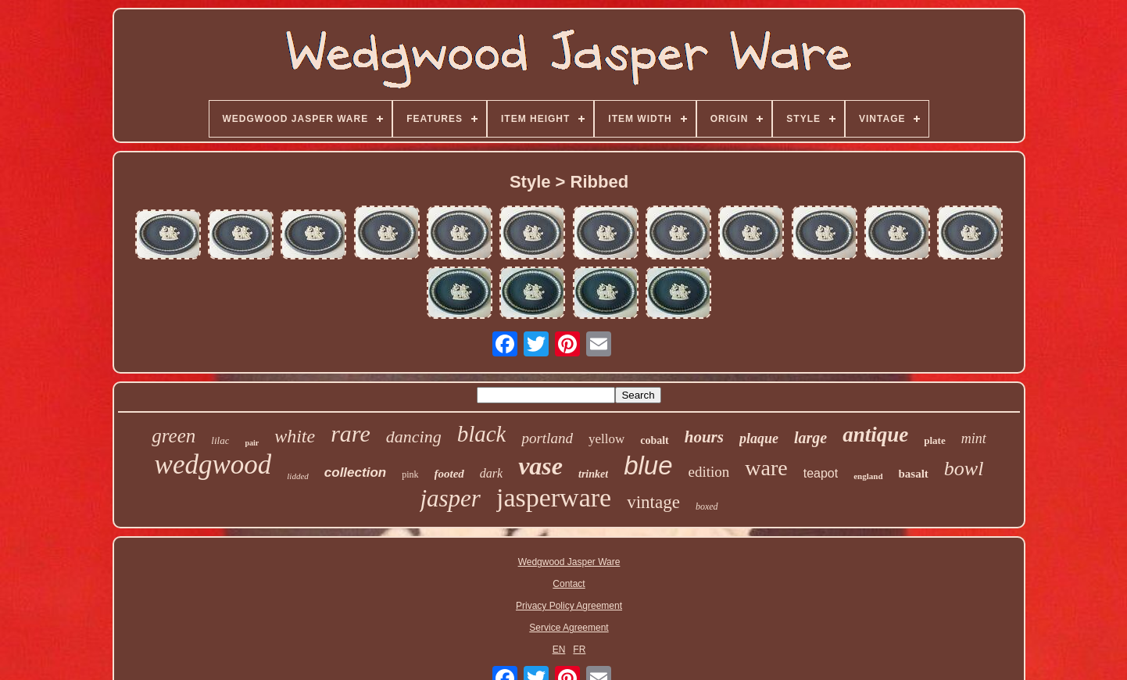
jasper (450, 498)
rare (350, 433)
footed (449, 473)
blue (648, 465)
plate (934, 440)
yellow (606, 438)
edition (709, 471)
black (481, 433)
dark (491, 473)
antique (875, 434)
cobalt (654, 440)
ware (766, 468)
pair (252, 442)
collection (355, 472)
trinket (593, 474)
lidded (298, 476)
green (173, 435)
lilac (220, 440)
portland (546, 438)
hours (704, 437)
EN (559, 649)
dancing (414, 436)
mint (973, 438)
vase (540, 466)
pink (410, 474)
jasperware (553, 497)
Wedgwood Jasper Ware (569, 562)
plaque (758, 438)
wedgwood (213, 464)
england (867, 476)
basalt (913, 473)
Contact (569, 583)
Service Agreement (568, 627)
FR (579, 649)
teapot (820, 473)
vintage (653, 502)
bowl (964, 468)
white (294, 436)
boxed (707, 506)
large (810, 437)
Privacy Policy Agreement (569, 605)
